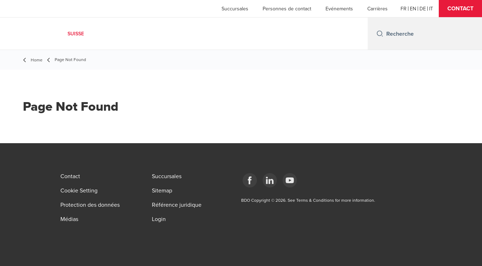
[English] (413, 8)
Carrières (377, 8)
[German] (422, 8)
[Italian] (431, 8)
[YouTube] (289, 180)
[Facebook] (249, 180)
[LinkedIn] (269, 180)
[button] (460, 8)
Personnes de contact (287, 8)
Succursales (235, 8)
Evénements (339, 8)
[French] (404, 8)
